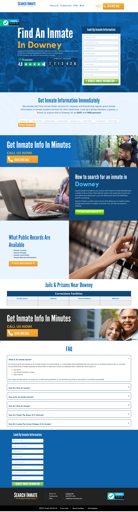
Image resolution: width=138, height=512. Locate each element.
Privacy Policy (63, 509)
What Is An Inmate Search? (20, 361)
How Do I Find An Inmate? (19, 389)
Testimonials (53, 497)
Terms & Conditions (78, 509)
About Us (52, 495)
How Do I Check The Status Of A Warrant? (26, 416)
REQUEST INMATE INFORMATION (92, 211)
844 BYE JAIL (113, 6)
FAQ (50, 500)
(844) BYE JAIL (22, 158)
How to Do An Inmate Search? (21, 398)
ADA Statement (94, 509)
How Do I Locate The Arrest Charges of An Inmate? (30, 425)
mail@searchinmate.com (74, 500)
